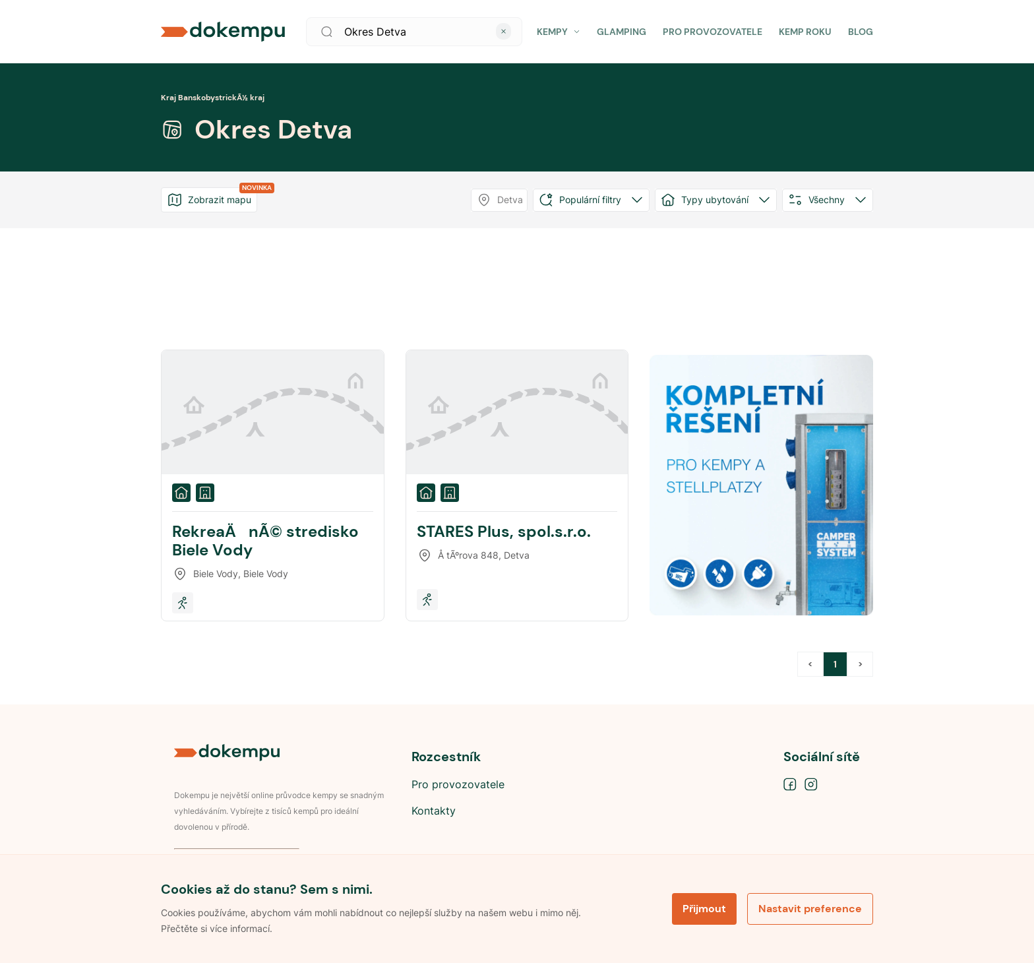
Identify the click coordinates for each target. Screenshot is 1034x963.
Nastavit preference (810, 909)
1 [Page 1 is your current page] (835, 664)
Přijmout (704, 909)
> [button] (860, 664)
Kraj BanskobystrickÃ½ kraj (212, 97)
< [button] (810, 664)
